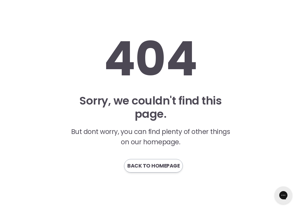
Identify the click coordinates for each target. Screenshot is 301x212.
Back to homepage (153, 165)
